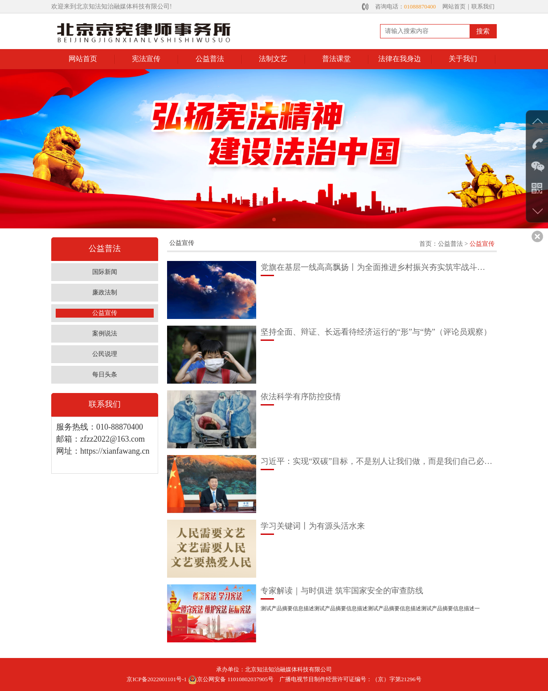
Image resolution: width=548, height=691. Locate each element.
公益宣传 (104, 313)
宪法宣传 (146, 58)
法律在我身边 (399, 58)
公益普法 (210, 58)
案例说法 (104, 333)
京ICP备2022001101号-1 (157, 679)
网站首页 (454, 6)
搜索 (483, 31)
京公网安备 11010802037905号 (231, 679)
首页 (425, 243)
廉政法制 (104, 292)
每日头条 (104, 374)
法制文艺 (273, 58)
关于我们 (463, 58)
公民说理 (104, 354)
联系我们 (483, 6)
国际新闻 (104, 272)
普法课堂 (336, 58)
